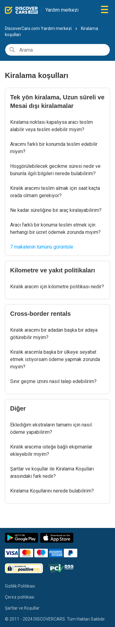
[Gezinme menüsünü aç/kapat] (104, 10)
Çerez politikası (19, 597)
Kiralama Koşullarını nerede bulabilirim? (52, 491)
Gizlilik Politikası (20, 586)
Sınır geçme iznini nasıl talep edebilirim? (53, 381)
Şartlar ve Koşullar (22, 608)
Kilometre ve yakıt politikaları (52, 270)
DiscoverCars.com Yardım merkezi (38, 28)
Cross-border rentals (40, 313)
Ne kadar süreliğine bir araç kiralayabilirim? (56, 210)
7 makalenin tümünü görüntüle (41, 247)
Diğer (18, 408)
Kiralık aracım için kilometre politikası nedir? (57, 287)
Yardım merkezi (62, 10)
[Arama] (57, 50)
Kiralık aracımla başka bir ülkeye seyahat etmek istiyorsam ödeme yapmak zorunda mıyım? (55, 359)
